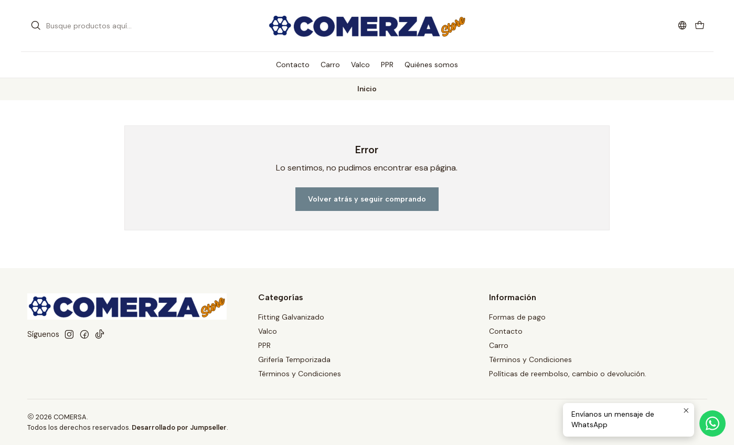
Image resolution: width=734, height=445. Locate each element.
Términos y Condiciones (299, 373)
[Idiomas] (682, 25)
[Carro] (700, 26)
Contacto (506, 331)
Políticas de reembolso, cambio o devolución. (567, 373)
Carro (498, 345)
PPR (264, 345)
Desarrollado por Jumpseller (179, 427)
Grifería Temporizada (294, 359)
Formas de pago (517, 317)
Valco (267, 331)
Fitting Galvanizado (291, 317)
